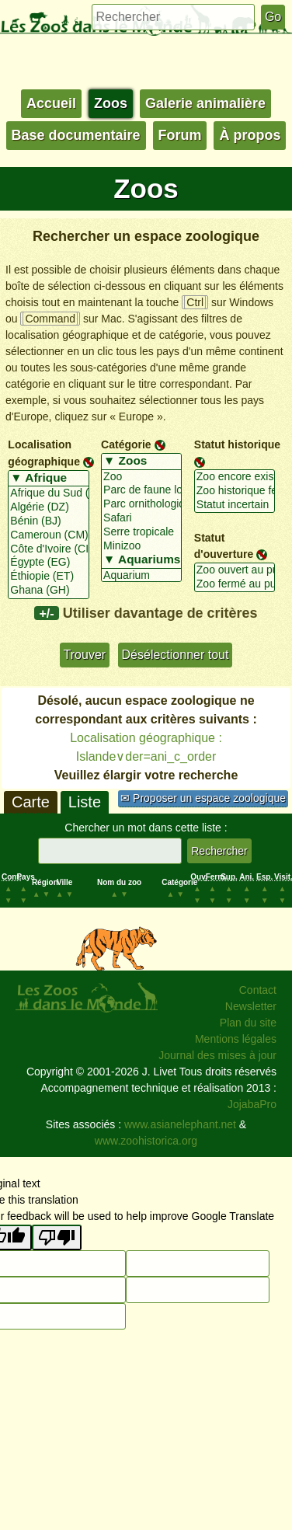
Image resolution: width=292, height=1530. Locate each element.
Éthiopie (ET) (48, 577)
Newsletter (250, 1006)
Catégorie (126, 444)
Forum (180, 135)
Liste (84, 801)
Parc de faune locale (141, 490)
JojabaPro (252, 1104)
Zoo (141, 477)
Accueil (51, 103)
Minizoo (141, 546)
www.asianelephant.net (180, 1124)
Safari (141, 518)
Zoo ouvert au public (234, 570)
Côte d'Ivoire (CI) (48, 549)
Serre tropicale (141, 532)
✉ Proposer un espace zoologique (203, 798)
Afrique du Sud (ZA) (48, 493)
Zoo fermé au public (234, 584)
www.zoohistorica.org (146, 1140)
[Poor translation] (57, 1237)
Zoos (110, 103)
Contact (257, 990)
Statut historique (237, 444)
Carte (31, 801)
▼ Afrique (48, 478)
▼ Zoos (141, 461)
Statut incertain (234, 505)
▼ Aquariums (141, 560)
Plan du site (248, 1022)
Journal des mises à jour (217, 1055)
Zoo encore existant (234, 477)
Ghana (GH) (48, 591)
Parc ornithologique (141, 504)
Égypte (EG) (48, 563)
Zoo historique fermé (234, 491)
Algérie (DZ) (48, 507)
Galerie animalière (205, 103)
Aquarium (141, 576)
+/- (46, 613)
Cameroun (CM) (48, 535)
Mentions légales (235, 1039)
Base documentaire (76, 135)
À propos (249, 135)
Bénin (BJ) (48, 521)
